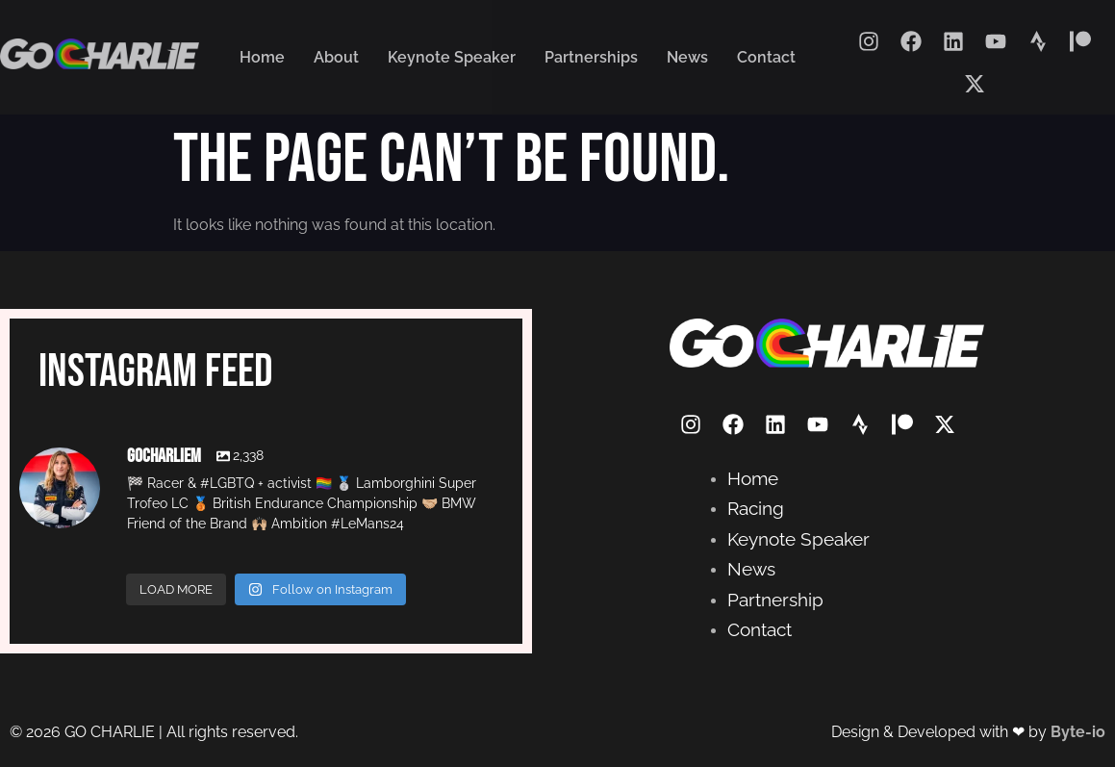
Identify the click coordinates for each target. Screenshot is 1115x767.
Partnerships (591, 57)
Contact (766, 57)
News (687, 57)
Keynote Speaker (452, 57)
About (336, 57)
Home (262, 57)
